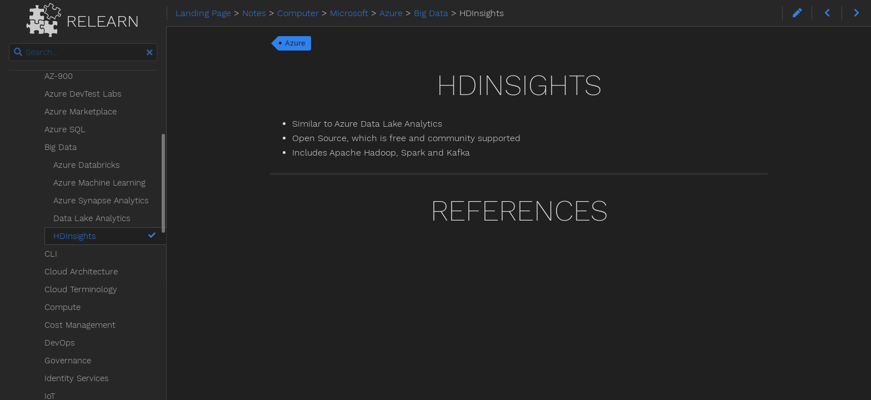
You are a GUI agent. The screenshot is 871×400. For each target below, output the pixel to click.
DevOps (59, 343)
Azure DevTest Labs (83, 94)
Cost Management (80, 325)
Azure (295, 43)
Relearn (82, 18)
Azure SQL (65, 129)
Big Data (60, 147)
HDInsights (105, 236)
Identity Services (76, 378)
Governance (67, 361)
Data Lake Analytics (92, 218)
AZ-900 (58, 76)
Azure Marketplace (80, 112)
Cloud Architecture (81, 272)
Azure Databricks (86, 165)
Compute (62, 307)
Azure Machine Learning (99, 183)
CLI (50, 254)
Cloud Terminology (80, 289)
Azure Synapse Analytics (101, 201)
